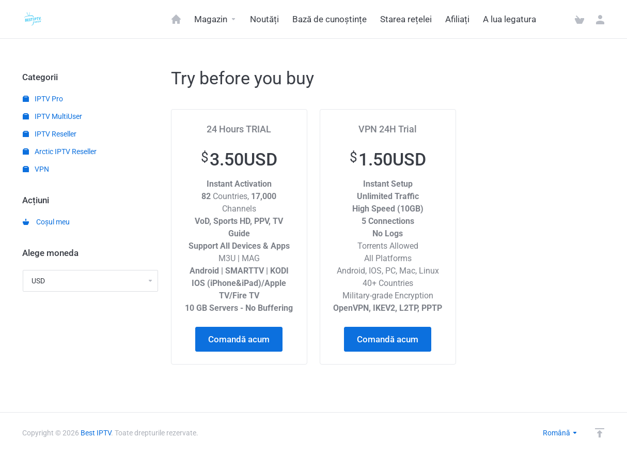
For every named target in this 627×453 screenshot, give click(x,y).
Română (560, 433)
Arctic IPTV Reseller (60, 151)
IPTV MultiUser (52, 116)
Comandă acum (239, 339)
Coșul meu (46, 222)
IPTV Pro (43, 99)
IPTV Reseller (49, 134)
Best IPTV (96, 433)
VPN (36, 169)
